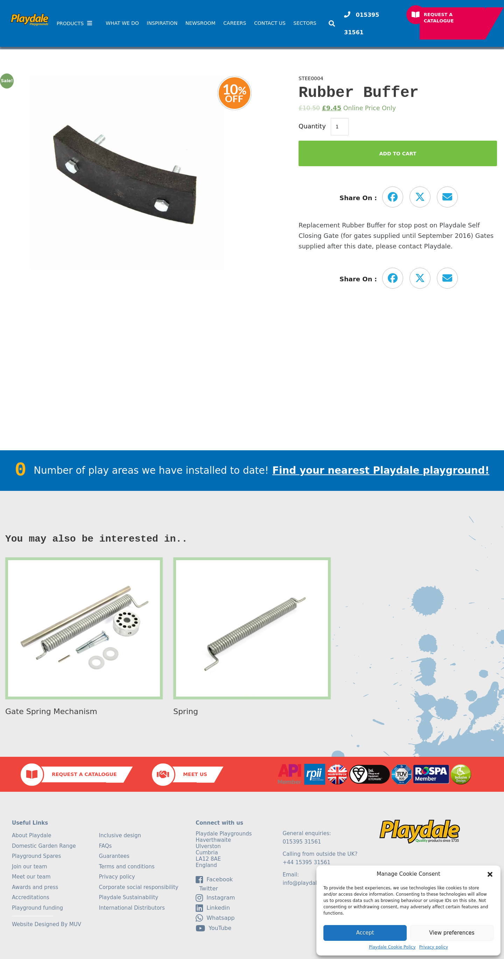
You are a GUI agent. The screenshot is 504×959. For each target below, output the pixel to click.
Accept (365, 933)
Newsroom (201, 23)
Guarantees (114, 856)
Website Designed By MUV (46, 924)
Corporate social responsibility (138, 887)
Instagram (215, 898)
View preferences (451, 933)
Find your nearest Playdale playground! (380, 470)
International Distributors (132, 908)
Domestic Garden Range (44, 846)
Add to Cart (397, 153)
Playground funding (37, 908)
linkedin (213, 908)
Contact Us (270, 23)
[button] (489, 874)
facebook (214, 879)
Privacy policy (433, 947)
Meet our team (31, 877)
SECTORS (304, 23)
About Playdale (31, 835)
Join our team (29, 866)
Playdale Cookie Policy (392, 947)
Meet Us (195, 774)
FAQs (105, 846)
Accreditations (30, 897)
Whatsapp (215, 918)
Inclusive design (120, 835)
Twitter (207, 889)
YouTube (213, 928)
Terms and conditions (127, 866)
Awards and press (35, 887)
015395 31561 (361, 24)
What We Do (122, 23)
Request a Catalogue (439, 17)
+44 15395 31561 (307, 862)
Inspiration (162, 23)
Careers (234, 23)
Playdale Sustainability (129, 897)
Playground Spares (36, 856)
